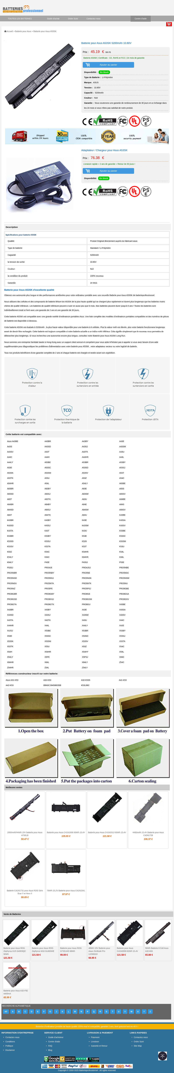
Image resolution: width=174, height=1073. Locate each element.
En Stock (104, 72)
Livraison (95, 1041)
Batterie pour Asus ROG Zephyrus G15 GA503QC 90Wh (14, 951)
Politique (9, 1046)
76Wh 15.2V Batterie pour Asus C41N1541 (66, 890)
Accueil (9, 31)
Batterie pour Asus (23, 31)
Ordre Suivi (73, 18)
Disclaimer (10, 1050)
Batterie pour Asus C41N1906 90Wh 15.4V (66, 832)
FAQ (50, 1046)
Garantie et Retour (99, 1046)
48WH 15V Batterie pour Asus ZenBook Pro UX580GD (99, 951)
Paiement (95, 1037)
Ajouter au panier (108, 65)
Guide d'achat (53, 18)
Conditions (10, 1041)
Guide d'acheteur (55, 1037)
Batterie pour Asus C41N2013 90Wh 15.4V (107, 832)
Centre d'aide (141, 18)
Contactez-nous (94, 18)
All (6, 1011)
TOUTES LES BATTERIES (20, 18)
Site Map (138, 1046)
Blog (50, 1050)
